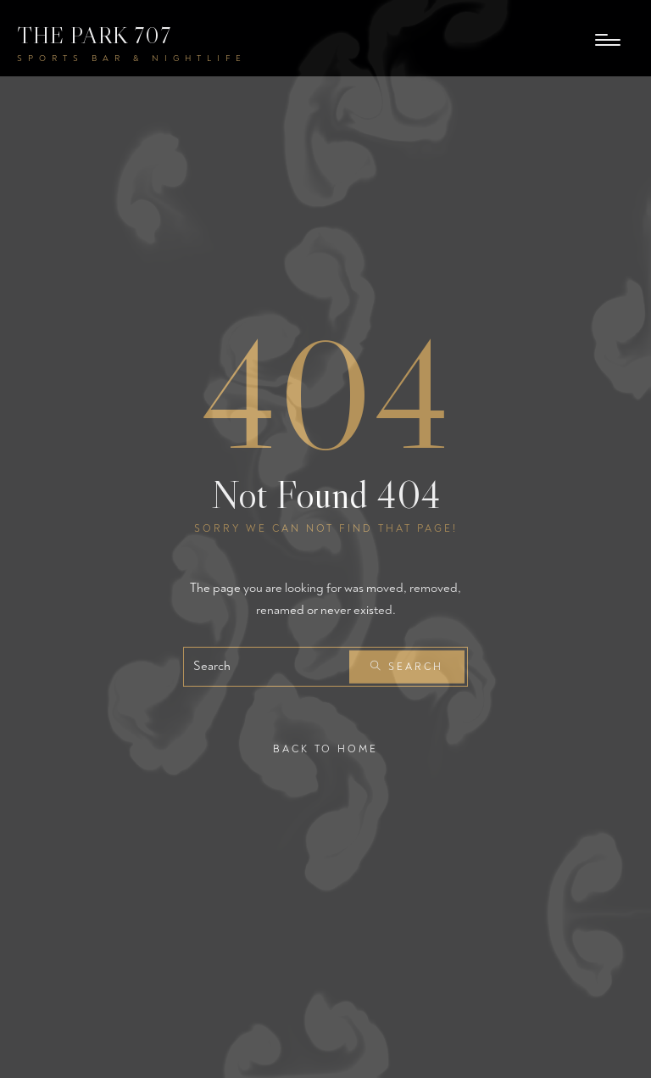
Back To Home (325, 749)
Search (406, 667)
